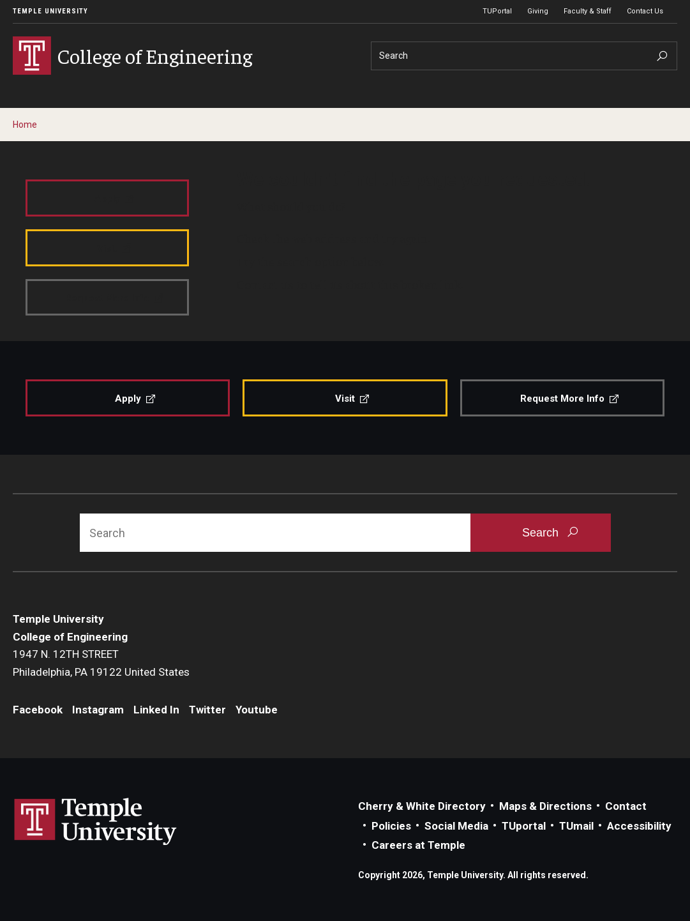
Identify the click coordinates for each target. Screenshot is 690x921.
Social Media (456, 825)
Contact (626, 806)
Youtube (257, 709)
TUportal (524, 825)
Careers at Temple (418, 845)
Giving (537, 11)
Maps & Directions (545, 806)
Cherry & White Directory (422, 806)
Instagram (98, 709)
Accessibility (639, 825)
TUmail (576, 825)
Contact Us (645, 11)
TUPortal (497, 11)
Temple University (50, 11)
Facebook (38, 709)
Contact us (265, 284)
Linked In (156, 709)
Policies (391, 825)
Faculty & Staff (587, 11)
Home (25, 124)
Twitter (207, 709)
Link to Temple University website (96, 822)
